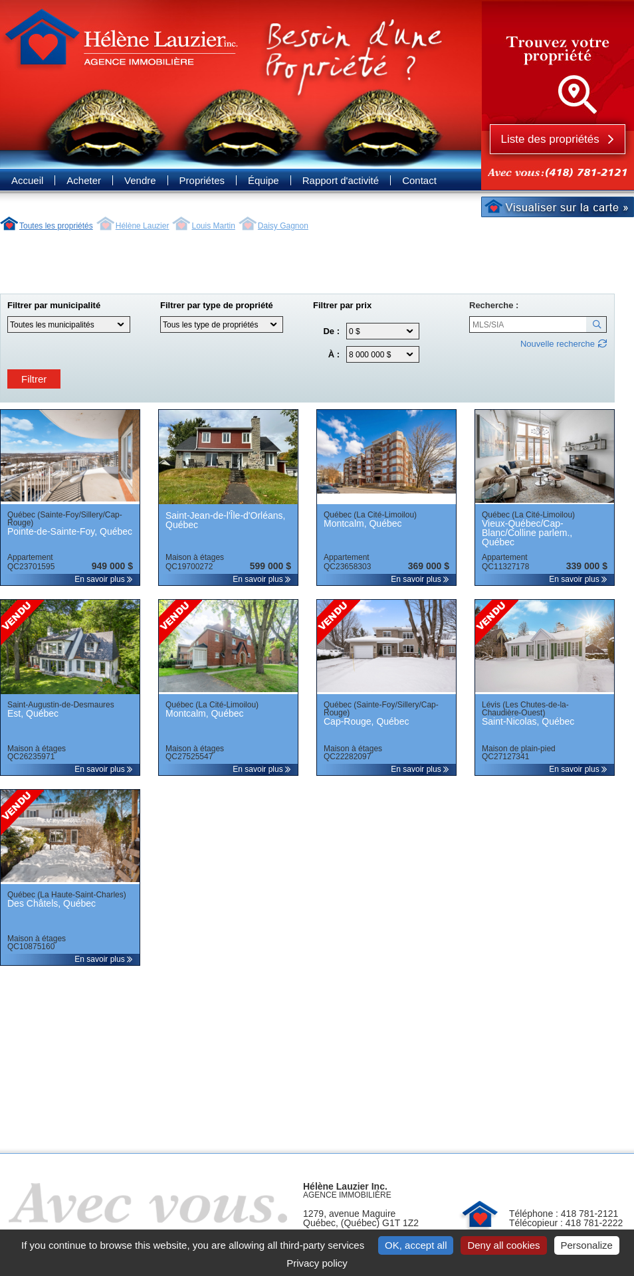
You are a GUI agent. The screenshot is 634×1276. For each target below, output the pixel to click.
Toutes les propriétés (56, 225)
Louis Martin (213, 225)
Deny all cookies (503, 1245)
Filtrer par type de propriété (216, 305)
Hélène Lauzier (142, 225)
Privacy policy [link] (317, 1263)
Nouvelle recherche (557, 343)
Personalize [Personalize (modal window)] (587, 1245)
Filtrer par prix (342, 305)
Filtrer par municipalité (53, 305)
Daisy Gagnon (283, 225)
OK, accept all (416, 1245)
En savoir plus (103, 579)
